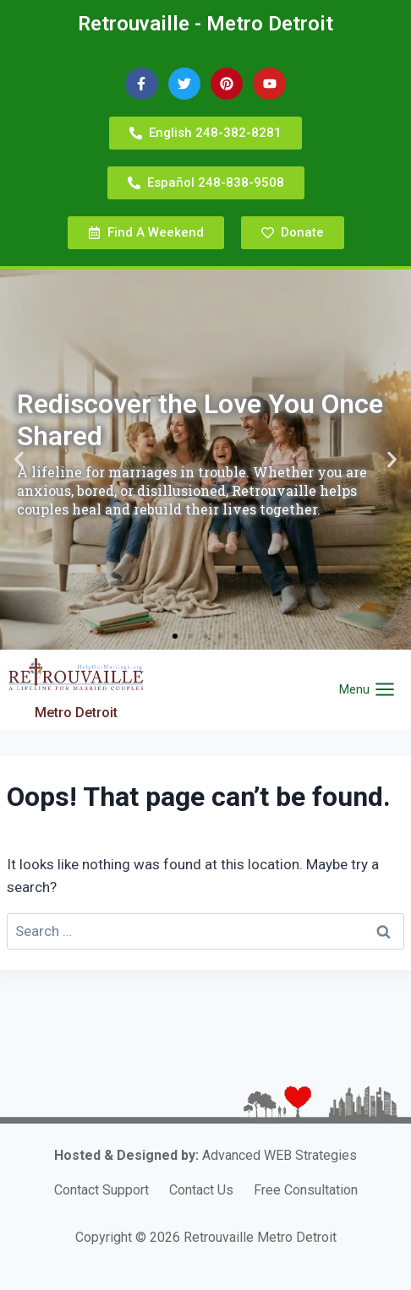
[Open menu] (367, 689)
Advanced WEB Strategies (279, 1155)
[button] (19, 460)
